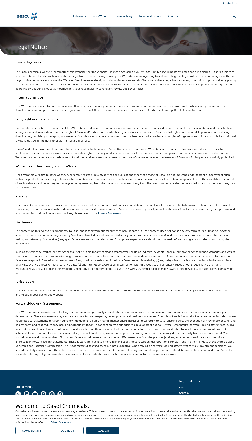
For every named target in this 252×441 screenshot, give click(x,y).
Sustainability (123, 16)
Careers (173, 16)
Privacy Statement (109, 213)
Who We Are (100, 16)
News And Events (150, 16)
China (182, 387)
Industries (79, 16)
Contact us (230, 3)
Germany (184, 392)
